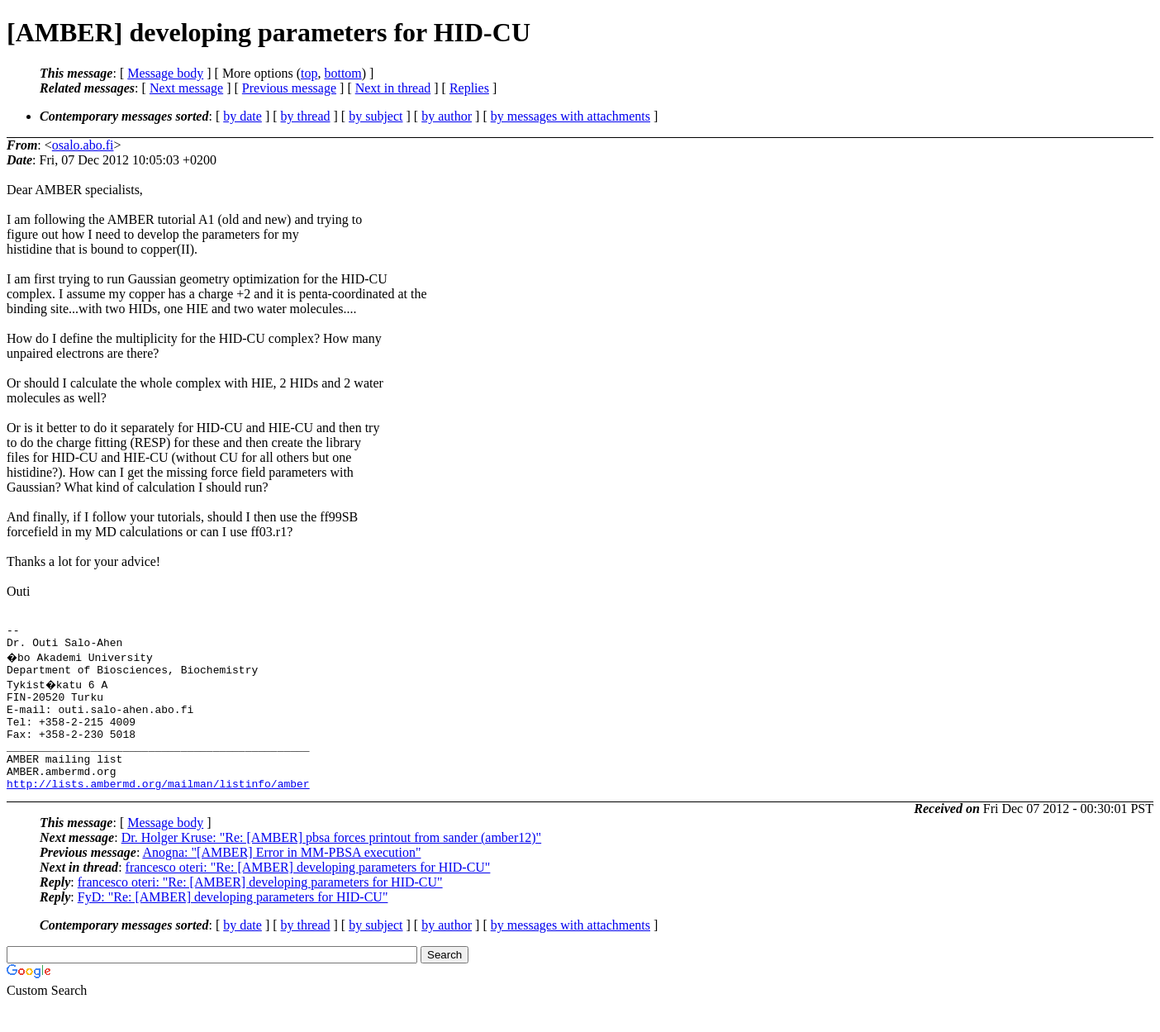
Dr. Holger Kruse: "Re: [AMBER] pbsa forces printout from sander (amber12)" (331, 865)
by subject (375, 116)
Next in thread (393, 88)
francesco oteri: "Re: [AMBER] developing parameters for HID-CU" (308, 894)
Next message (186, 88)
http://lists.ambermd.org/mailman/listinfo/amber (158, 810)
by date (242, 116)
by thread (305, 116)
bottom (342, 73)
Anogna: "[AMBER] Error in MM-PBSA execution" (281, 880)
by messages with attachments (570, 116)
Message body (165, 73)
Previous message (289, 88)
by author (446, 116)
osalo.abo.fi (83, 145)
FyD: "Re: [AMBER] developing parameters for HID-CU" (233, 924)
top (309, 73)
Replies (469, 88)
